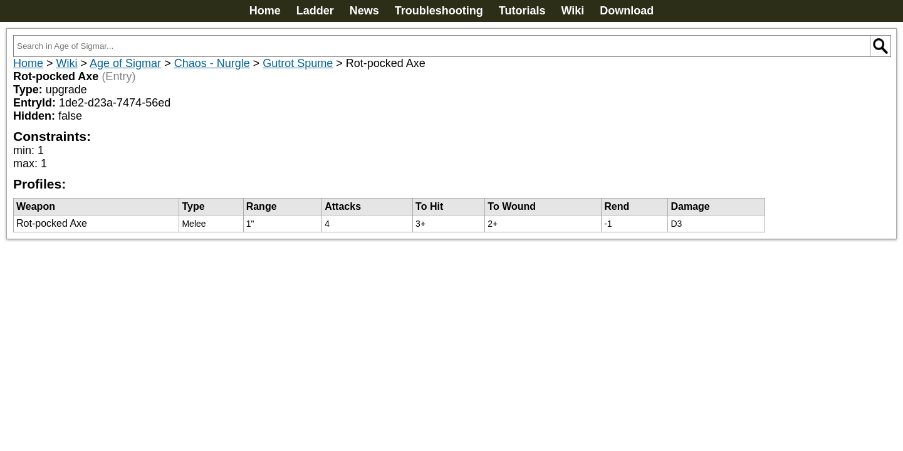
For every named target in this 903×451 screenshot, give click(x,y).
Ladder (315, 10)
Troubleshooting (439, 10)
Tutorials (522, 10)
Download (627, 10)
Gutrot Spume (298, 63)
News (364, 10)
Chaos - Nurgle (212, 63)
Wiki (572, 10)
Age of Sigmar (125, 63)
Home (265, 10)
